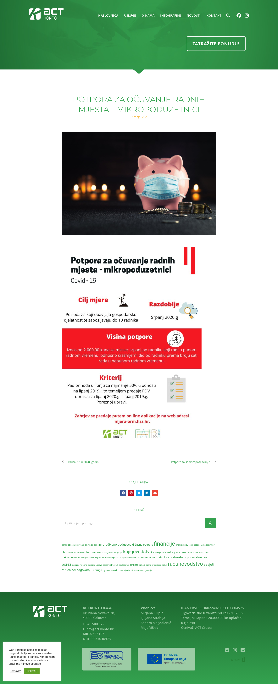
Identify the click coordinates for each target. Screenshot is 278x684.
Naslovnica (108, 15)
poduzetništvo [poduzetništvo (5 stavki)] (197, 557)
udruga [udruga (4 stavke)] (97, 570)
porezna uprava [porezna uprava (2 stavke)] (95, 565)
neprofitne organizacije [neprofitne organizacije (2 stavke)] (84, 557)
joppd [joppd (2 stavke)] (119, 552)
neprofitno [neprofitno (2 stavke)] (99, 557)
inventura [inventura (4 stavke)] (85, 552)
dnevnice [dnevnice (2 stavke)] (89, 545)
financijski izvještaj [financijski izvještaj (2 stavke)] (184, 545)
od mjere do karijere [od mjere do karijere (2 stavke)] (128, 557)
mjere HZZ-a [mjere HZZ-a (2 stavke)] (186, 552)
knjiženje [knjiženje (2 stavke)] (157, 552)
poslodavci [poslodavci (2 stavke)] (124, 565)
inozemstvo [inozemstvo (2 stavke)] (73, 552)
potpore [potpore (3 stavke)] (134, 564)
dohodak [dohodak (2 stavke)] (98, 545)
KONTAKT (214, 15)
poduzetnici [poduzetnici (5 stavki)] (178, 557)
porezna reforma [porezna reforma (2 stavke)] (79, 565)
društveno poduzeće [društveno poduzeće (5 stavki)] (117, 544)
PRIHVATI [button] (31, 671)
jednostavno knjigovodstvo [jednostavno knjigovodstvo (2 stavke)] (104, 552)
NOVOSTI (194, 15)
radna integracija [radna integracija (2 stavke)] (153, 565)
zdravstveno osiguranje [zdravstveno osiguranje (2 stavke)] (141, 570)
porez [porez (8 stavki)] (66, 564)
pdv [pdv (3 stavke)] (160, 557)
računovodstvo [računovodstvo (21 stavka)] (185, 564)
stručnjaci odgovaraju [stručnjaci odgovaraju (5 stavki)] (77, 570)
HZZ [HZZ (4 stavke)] (64, 552)
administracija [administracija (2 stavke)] (68, 545)
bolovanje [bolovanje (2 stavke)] (79, 545)
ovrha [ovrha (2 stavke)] (154, 557)
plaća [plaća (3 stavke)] (166, 557)
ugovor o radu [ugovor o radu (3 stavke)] (110, 570)
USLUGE (130, 15)
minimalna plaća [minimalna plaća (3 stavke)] (171, 552)
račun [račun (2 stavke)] (164, 565)
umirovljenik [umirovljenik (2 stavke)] (124, 570)
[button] (228, 15)
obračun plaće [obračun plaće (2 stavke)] (111, 557)
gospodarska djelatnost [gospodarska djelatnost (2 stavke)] (204, 545)
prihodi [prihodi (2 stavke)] (142, 565)
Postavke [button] (15, 671)
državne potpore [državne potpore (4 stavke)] (142, 544)
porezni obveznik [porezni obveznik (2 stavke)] (110, 565)
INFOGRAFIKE (170, 15)
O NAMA (148, 15)
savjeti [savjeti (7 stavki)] (209, 564)
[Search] (210, 523)
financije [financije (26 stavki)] (164, 543)
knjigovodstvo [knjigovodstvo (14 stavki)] (137, 551)
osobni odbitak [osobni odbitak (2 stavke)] (144, 557)
